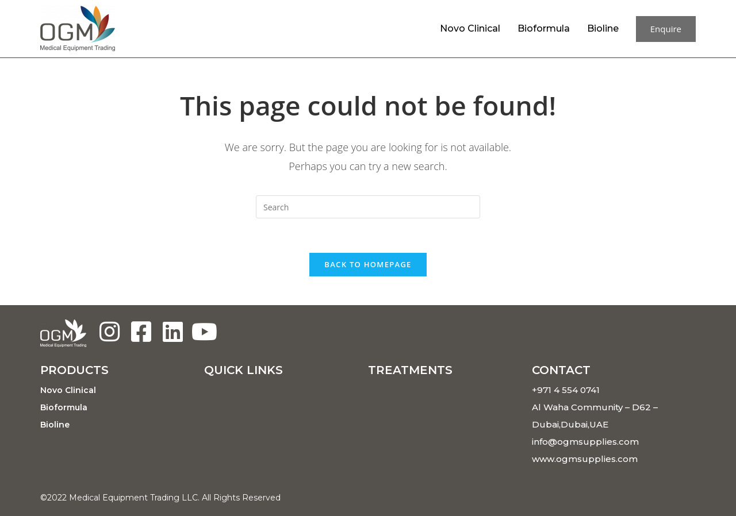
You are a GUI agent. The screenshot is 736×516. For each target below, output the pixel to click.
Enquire (665, 28)
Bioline (603, 28)
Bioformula (544, 28)
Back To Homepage (367, 264)
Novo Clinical (470, 28)
